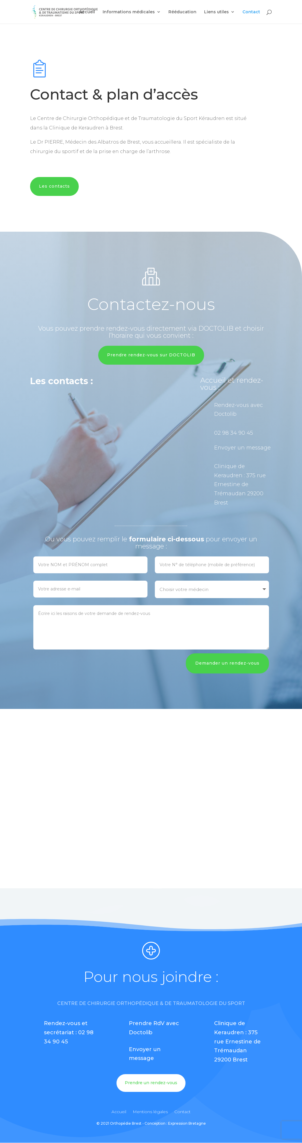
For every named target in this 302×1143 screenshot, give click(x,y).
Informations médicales (129, 12)
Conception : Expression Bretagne (175, 1123)
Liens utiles (216, 12)
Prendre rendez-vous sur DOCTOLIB (151, 355)
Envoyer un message (242, 447)
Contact (251, 12)
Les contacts (54, 186)
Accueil (87, 12)
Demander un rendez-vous (227, 663)
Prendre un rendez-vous (151, 1082)
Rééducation (182, 12)
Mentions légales (150, 1112)
